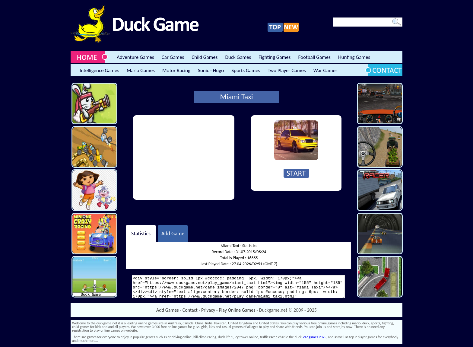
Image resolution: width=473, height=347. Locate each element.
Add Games (167, 310)
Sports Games (245, 70)
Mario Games (141, 70)
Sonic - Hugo (211, 70)
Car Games (173, 57)
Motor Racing (176, 70)
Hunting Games (354, 57)
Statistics (141, 233)
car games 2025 (314, 337)
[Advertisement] (183, 157)
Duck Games (238, 57)
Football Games (314, 57)
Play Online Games (237, 310)
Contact (190, 310)
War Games (325, 70)
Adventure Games (135, 57)
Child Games (204, 57)
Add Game (173, 233)
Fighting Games (274, 57)
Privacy (208, 310)
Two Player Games (287, 70)
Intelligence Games (99, 70)
